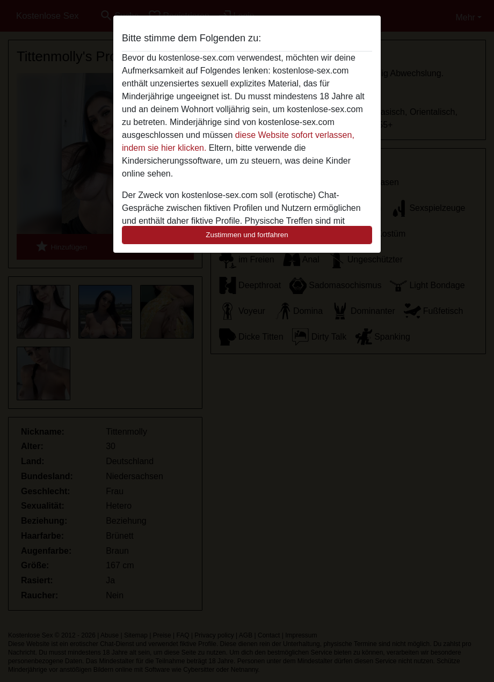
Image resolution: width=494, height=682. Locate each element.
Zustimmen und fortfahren (247, 235)
